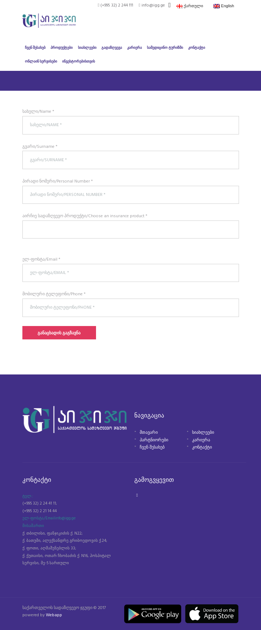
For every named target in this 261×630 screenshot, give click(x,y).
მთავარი (149, 432)
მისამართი (33, 526)
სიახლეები (203, 432)
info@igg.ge (65, 518)
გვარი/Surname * (39, 146)
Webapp (54, 615)
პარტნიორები (154, 440)
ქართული (189, 6)
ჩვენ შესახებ (152, 447)
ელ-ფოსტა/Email (38, 518)
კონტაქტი (202, 447)
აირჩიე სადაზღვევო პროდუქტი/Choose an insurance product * (84, 216)
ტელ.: (27, 496)
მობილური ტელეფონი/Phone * (54, 294)
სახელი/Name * (38, 111)
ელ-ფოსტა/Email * (41, 259)
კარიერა (201, 440)
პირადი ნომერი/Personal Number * (57, 181)
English (223, 6)
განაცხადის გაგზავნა (59, 333)
